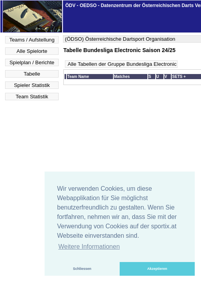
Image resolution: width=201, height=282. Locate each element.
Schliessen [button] (82, 269)
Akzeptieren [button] (157, 269)
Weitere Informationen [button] (89, 246)
